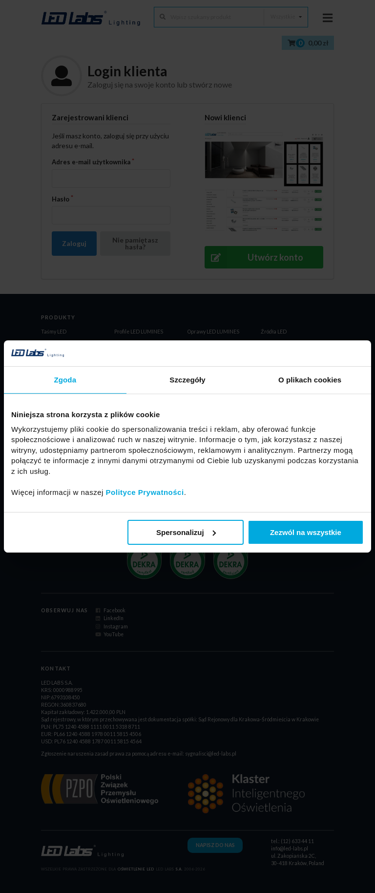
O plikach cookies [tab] (309, 379)
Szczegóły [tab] (187, 379)
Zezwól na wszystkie (305, 532)
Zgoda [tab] (65, 379)
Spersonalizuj (186, 532)
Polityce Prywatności (145, 492)
